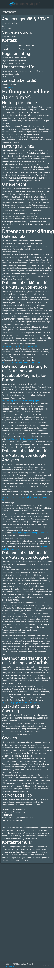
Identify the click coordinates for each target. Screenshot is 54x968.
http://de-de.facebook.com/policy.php (22, 439)
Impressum (10, 967)
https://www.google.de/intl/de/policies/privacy (21, 703)
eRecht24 (11, 87)
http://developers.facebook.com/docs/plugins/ (21, 401)
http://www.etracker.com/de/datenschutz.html (21, 363)
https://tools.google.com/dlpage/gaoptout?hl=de (31, 533)
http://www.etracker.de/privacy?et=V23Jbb (19, 346)
